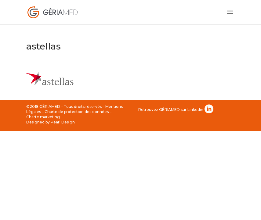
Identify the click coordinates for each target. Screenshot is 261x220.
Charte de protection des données (77, 111)
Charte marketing (43, 117)
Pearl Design (63, 122)
